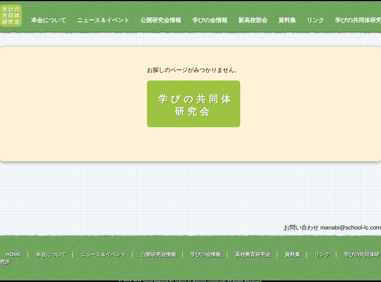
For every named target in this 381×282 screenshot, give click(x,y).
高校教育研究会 (253, 254)
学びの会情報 (209, 20)
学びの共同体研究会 (196, 105)
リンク (315, 20)
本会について (48, 20)
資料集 (287, 20)
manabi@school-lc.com (350, 227)
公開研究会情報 (160, 20)
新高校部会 (252, 20)
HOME (13, 254)
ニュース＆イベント (103, 20)
